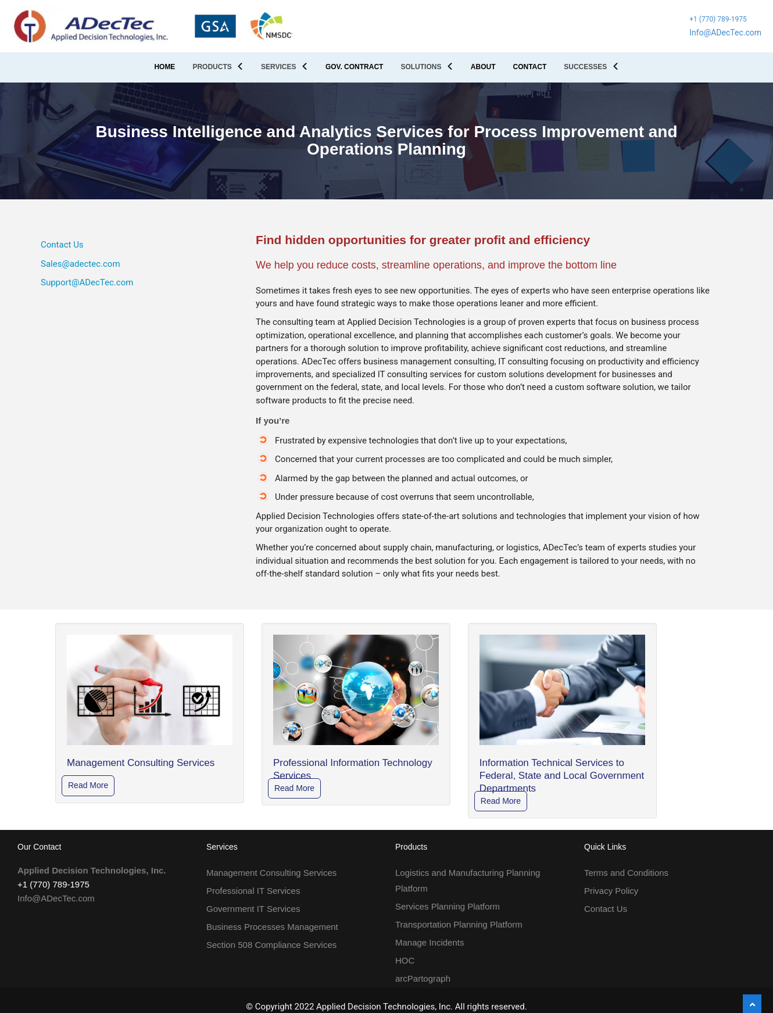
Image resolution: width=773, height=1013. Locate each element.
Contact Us (62, 244)
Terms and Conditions (626, 873)
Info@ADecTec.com (725, 32)
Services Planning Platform (447, 906)
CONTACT (529, 67)
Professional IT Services (253, 891)
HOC (404, 960)
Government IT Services (253, 909)
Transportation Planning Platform (459, 924)
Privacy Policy (611, 891)
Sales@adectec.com (80, 264)
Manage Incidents (429, 942)
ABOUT (483, 67)
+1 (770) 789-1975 (718, 19)
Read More (88, 785)
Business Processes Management (272, 927)
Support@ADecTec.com (87, 282)
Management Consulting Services (271, 873)
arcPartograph (422, 978)
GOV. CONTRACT (354, 67)
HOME (164, 67)
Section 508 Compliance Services (271, 945)
